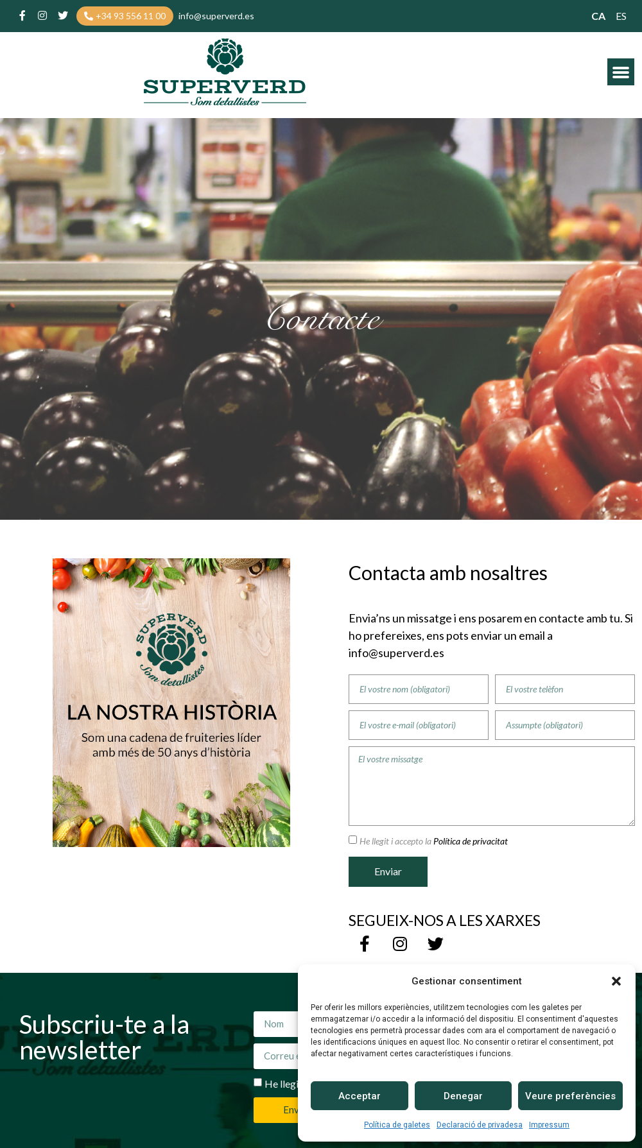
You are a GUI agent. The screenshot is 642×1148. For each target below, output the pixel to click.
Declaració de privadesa (480, 1124)
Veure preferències (570, 1096)
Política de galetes (397, 1124)
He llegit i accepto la (434, 840)
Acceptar (359, 1096)
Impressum (549, 1124)
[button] (616, 981)
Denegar (463, 1096)
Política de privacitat (469, 840)
